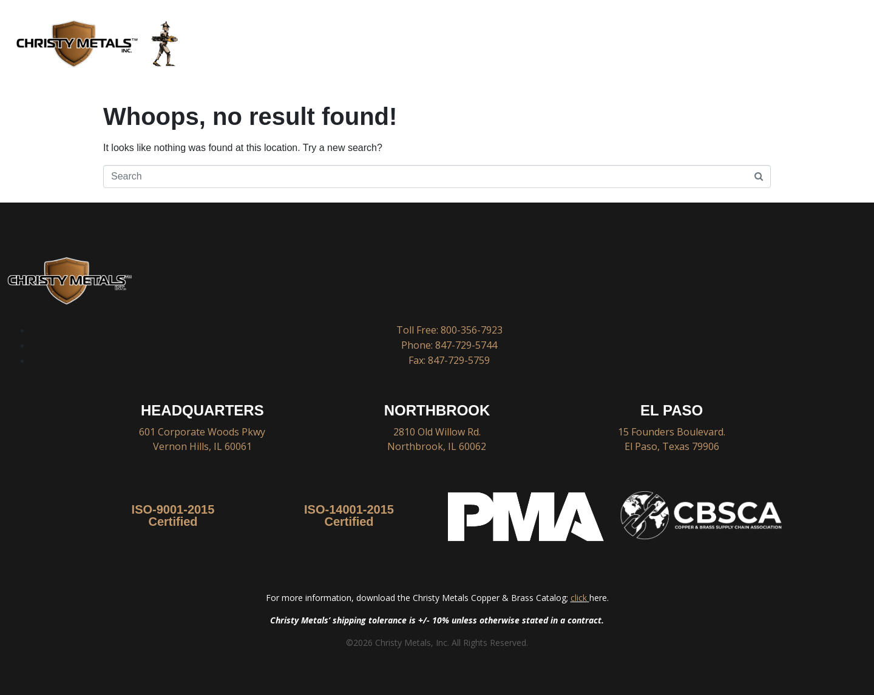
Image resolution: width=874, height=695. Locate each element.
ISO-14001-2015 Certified (349, 515)
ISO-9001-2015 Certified (173, 515)
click (579, 597)
